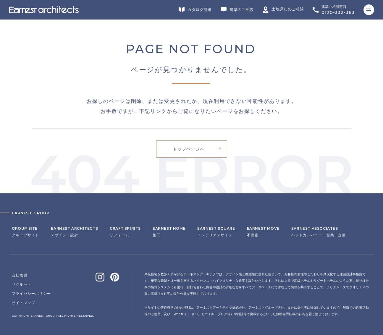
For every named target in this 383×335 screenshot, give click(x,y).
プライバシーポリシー (31, 294)
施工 (169, 232)
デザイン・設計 (74, 232)
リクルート (21, 284)
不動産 (263, 232)
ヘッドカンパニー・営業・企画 (318, 232)
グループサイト (25, 232)
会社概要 (20, 275)
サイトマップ (23, 303)
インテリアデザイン (216, 232)
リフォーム (125, 232)
